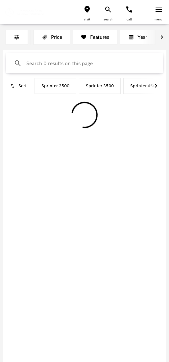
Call (129, 19)
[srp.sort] (19, 86)
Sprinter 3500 (100, 86)
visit (87, 19)
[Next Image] (162, 37)
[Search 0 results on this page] (84, 63)
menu (158, 19)
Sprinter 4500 (144, 86)
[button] (87, 12)
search (108, 19)
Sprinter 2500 (55, 86)
